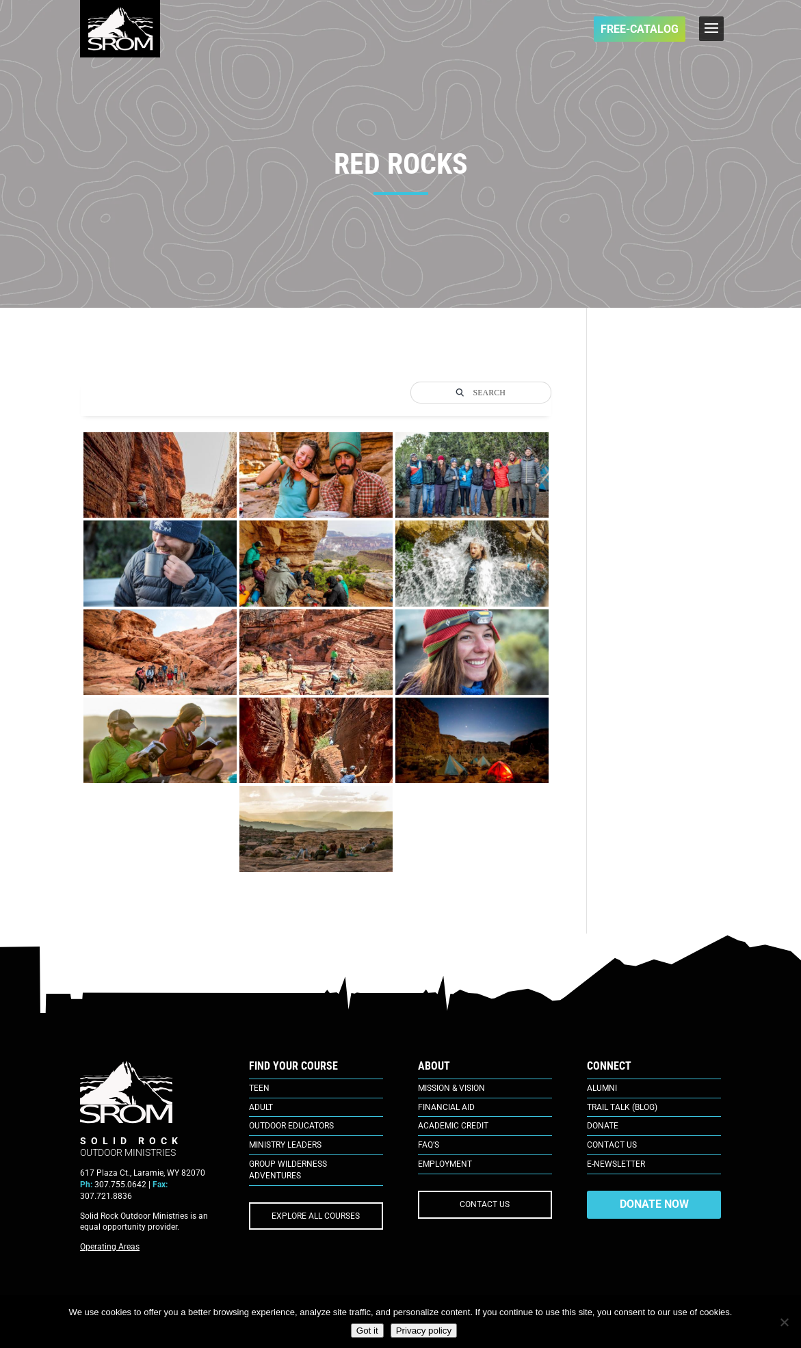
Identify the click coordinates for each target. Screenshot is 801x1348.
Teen (259, 1088)
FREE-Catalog (640, 29)
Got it (367, 1330)
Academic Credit (453, 1126)
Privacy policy (423, 1330)
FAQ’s (428, 1145)
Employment (445, 1164)
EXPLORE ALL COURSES (316, 1216)
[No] (784, 1322)
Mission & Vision (451, 1088)
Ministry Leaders (285, 1145)
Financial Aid (446, 1107)
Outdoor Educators (291, 1126)
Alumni (602, 1088)
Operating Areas (110, 1247)
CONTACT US (485, 1204)
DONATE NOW (654, 1204)
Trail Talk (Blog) (622, 1107)
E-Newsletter (616, 1164)
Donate (602, 1126)
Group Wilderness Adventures (288, 1169)
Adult (261, 1107)
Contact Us (612, 1145)
